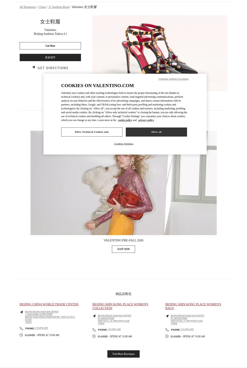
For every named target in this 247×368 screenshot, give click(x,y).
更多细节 (50, 57)
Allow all (156, 132)
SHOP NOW (126, 250)
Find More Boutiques (123, 353)
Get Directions (53, 68)
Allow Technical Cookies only (92, 132)
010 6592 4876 (41, 328)
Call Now (50, 46)
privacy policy (146, 120)
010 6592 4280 (114, 329)
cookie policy (125, 120)
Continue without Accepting (173, 78)
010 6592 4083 (187, 329)
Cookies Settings (123, 143)
